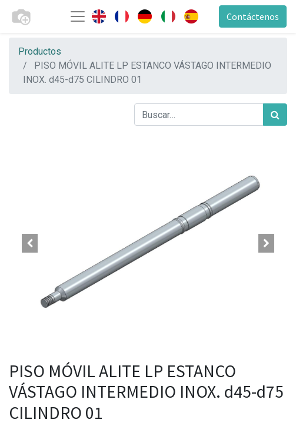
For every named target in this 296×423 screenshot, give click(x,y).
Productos (39, 51)
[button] (30, 243)
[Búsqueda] (275, 114)
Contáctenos (253, 16)
